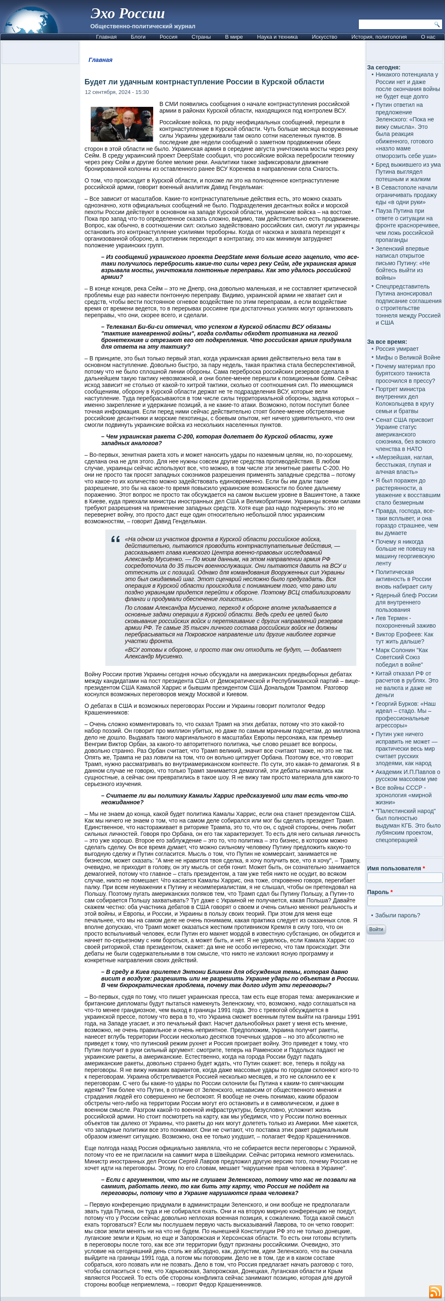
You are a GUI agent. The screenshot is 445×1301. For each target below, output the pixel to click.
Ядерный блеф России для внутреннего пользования (406, 602)
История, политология (379, 37)
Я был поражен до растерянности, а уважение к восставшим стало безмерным (407, 491)
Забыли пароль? (397, 915)
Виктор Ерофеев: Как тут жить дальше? (404, 638)
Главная (106, 37)
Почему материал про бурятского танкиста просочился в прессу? (405, 373)
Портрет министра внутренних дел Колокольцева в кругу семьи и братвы (404, 400)
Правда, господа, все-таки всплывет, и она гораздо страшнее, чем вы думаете (406, 522)
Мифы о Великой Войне (407, 357)
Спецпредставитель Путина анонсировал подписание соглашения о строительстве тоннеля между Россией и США (408, 304)
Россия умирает (396, 348)
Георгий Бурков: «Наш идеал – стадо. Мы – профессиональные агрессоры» (405, 714)
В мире (234, 37)
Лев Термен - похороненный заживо (405, 622)
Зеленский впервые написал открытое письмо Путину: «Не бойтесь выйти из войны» (402, 263)
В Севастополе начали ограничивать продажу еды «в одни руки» (406, 194)
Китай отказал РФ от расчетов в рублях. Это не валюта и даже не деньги (406, 684)
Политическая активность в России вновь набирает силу (403, 579)
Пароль (380, 892)
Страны (201, 37)
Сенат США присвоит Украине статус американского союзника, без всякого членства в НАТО (405, 434)
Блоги (138, 37)
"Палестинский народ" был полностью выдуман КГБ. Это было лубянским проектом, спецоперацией (407, 825)
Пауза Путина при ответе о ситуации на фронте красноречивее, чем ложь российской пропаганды (407, 225)
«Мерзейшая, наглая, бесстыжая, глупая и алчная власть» (404, 464)
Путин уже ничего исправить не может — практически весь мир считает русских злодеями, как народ (406, 748)
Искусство (324, 37)
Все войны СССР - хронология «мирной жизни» (403, 795)
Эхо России (128, 13)
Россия (169, 37)
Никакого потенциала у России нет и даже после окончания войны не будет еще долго (407, 85)
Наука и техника (277, 37)
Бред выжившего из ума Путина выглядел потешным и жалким (408, 171)
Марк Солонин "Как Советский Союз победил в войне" (401, 657)
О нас (428, 37)
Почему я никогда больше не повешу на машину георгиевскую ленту (405, 552)
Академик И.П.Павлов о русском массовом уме (407, 776)
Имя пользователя (396, 868)
